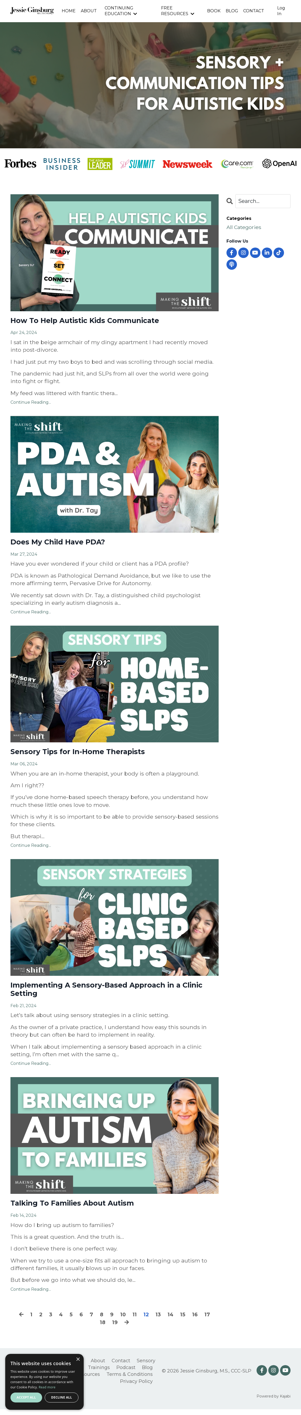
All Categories (245, 228)
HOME (68, 10)
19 (115, 1328)
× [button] (78, 1359)
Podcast (125, 1373)
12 (147, 1321)
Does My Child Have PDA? (62, 544)
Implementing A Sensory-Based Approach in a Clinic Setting (105, 993)
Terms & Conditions (129, 1380)
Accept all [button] (26, 1397)
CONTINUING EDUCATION (120, 10)
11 (134, 1321)
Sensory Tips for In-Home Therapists (85, 754)
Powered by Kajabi (274, 1401)
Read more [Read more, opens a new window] (47, 1387)
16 (197, 1321)
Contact (121, 1367)
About (98, 1367)
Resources (88, 1380)
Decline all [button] (61, 1397)
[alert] (44, 1382)
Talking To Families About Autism (80, 1209)
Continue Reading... (30, 403)
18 (102, 1328)
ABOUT (88, 10)
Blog (147, 1373)
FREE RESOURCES (177, 10)
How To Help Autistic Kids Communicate (93, 321)
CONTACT (253, 10)
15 (185, 1321)
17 (210, 1321)
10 (123, 1321)
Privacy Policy (136, 1387)
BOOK (213, 10)
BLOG (231, 10)
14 (172, 1321)
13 (159, 1321)
